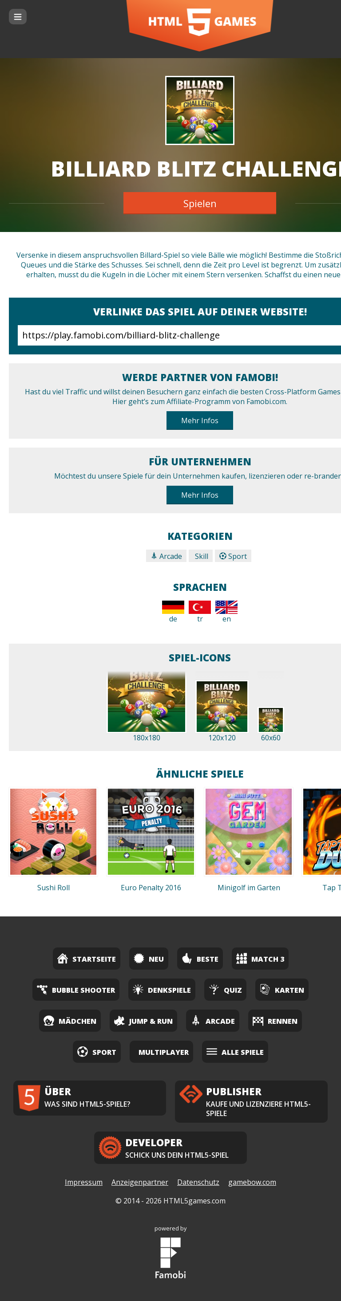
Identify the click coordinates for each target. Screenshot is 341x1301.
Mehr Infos (199, 420)
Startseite (86, 958)
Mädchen (70, 1020)
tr (200, 612)
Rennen (275, 1020)
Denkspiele (162, 989)
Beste (200, 958)
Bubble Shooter (76, 989)
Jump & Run (143, 1020)
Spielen (200, 203)
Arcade (166, 556)
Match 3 (260, 958)
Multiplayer (164, 1052)
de (173, 612)
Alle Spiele (235, 1051)
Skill (200, 556)
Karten (282, 989)
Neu (149, 958)
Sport (233, 556)
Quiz (225, 989)
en (226, 612)
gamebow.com (252, 1182)
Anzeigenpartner (139, 1182)
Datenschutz (198, 1182)
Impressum (84, 1182)
